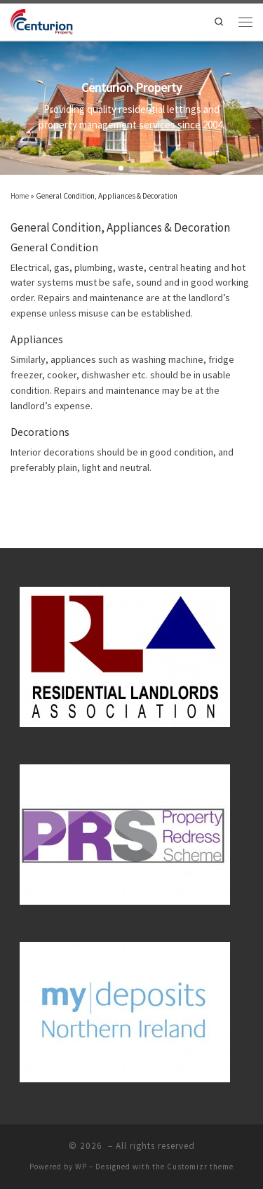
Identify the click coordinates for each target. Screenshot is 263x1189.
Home (20, 196)
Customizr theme (200, 1166)
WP (81, 1166)
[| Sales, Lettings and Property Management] (42, 20)
